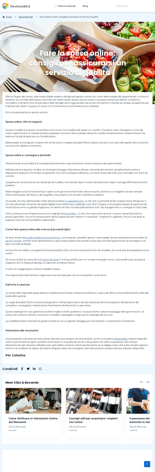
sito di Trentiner (13, 240)
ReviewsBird (120, 338)
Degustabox (69, 213)
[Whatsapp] (39, 369)
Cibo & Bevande (25, 17)
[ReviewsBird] (16, 6)
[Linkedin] (33, 369)
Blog (85, 6)
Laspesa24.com (75, 201)
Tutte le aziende (66, 6)
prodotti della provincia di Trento (43, 237)
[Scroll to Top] (147, 464)
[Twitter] (27, 369)
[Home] (7, 17)
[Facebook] (21, 369)
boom (32, 106)
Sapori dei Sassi (50, 259)
